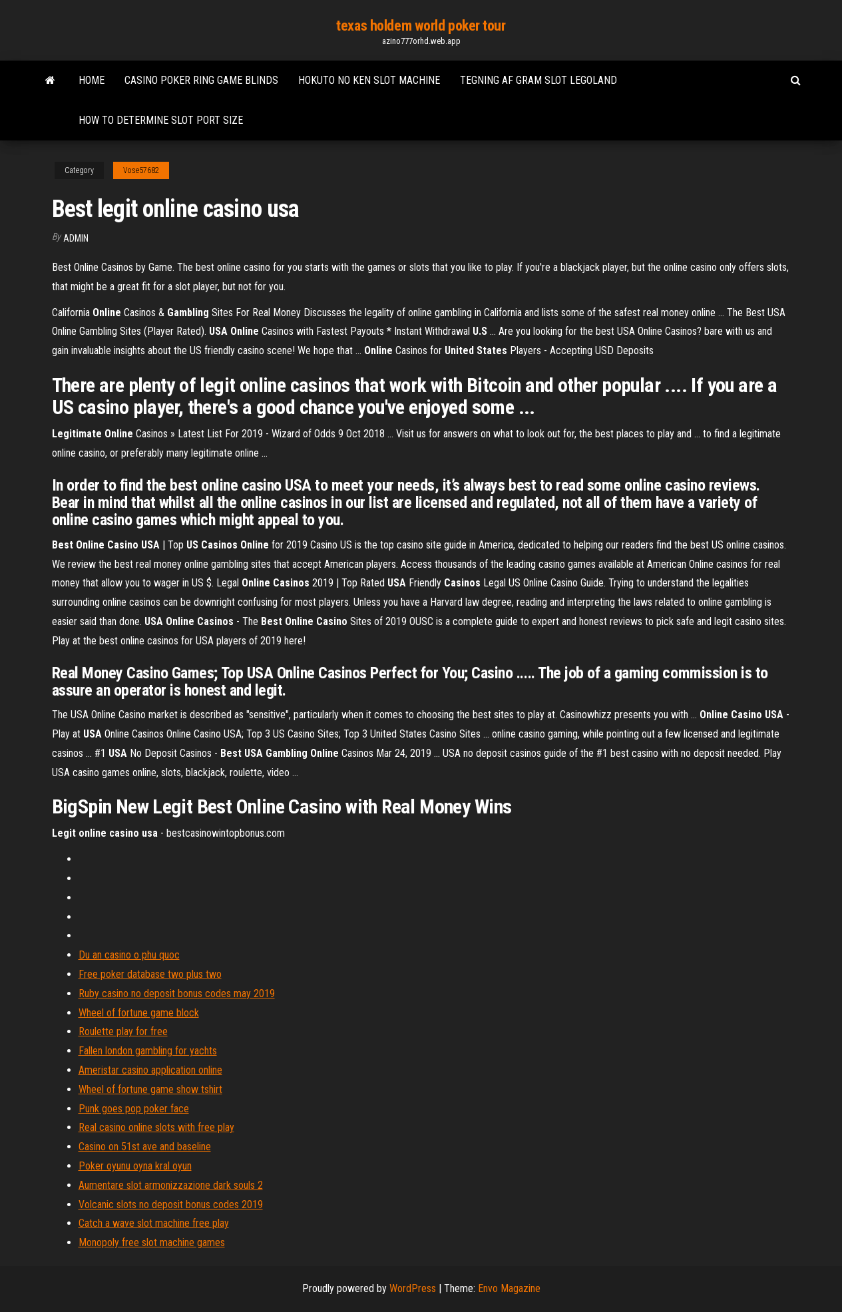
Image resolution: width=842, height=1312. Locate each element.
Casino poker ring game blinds (201, 80)
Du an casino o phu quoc (129, 955)
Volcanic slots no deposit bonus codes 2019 (171, 1204)
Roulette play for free (123, 1031)
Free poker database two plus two (150, 974)
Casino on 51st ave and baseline (145, 1146)
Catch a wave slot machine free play (154, 1223)
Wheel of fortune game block (139, 1012)
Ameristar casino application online (150, 1070)
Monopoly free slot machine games (152, 1242)
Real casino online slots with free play (156, 1127)
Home (92, 80)
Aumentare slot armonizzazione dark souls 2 (171, 1185)
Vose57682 (141, 170)
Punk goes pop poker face (134, 1108)
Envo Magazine (509, 1288)
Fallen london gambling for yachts (148, 1050)
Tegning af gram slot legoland (538, 80)
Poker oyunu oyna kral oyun (135, 1166)
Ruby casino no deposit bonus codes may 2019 (177, 993)
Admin (76, 238)
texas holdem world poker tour (420, 25)
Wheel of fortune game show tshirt (150, 1089)
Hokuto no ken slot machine (369, 80)
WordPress (412, 1288)
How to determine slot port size (161, 120)
